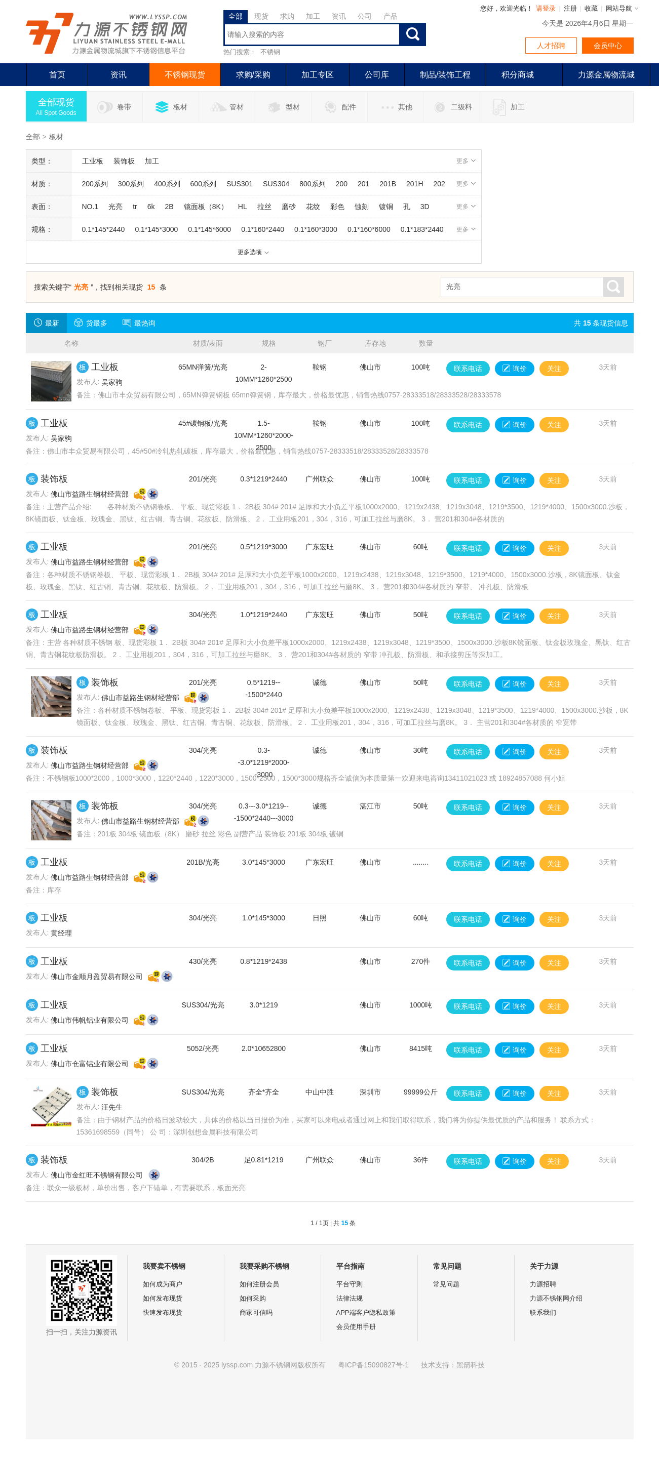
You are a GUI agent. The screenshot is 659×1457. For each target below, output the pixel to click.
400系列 (167, 184)
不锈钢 (270, 52)
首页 (57, 74)
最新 (46, 322)
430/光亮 (203, 961)
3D (425, 207)
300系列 (131, 184)
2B (169, 207)
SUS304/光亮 (202, 1005)
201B (387, 184)
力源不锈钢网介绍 (556, 1298)
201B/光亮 (202, 862)
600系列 (203, 184)
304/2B (202, 1160)
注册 (570, 8)
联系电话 (468, 369)
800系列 (312, 184)
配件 (339, 107)
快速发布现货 (162, 1312)
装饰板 (124, 161)
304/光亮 (203, 615)
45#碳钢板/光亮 (202, 423)
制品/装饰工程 (445, 74)
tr (135, 207)
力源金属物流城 (606, 74)
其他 (395, 107)
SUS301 (239, 184)
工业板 (92, 161)
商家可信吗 (256, 1312)
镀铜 (386, 207)
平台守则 (349, 1284)
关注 (554, 369)
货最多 (90, 322)
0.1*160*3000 (315, 229)
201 (363, 184)
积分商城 (517, 74)
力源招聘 (543, 1284)
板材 (170, 107)
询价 (514, 369)
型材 (283, 107)
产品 (390, 16)
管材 (227, 107)
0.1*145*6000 (209, 229)
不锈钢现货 (185, 74)
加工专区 (317, 74)
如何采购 (253, 1298)
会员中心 (608, 46)
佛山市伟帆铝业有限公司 (90, 1020)
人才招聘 (551, 46)
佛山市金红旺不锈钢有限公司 (97, 1175)
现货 (261, 16)
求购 (287, 16)
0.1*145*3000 (156, 229)
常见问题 (446, 1284)
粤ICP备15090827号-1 (373, 1365)
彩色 (337, 207)
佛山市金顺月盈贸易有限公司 (97, 977)
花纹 (313, 207)
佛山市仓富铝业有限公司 (90, 1064)
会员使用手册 (356, 1326)
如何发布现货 (162, 1298)
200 (341, 184)
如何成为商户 (162, 1284)
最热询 (139, 322)
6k (151, 207)
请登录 (546, 8)
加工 (313, 16)
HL (242, 207)
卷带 (114, 107)
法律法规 (349, 1298)
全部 (235, 16)
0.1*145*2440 (103, 229)
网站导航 (619, 8)
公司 (365, 16)
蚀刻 (362, 207)
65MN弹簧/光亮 (202, 367)
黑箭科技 (470, 1365)
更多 (466, 161)
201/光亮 (203, 479)
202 (439, 184)
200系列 (95, 184)
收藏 (591, 8)
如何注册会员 (259, 1284)
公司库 (377, 74)
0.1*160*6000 (369, 229)
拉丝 (264, 207)
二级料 (451, 107)
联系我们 (543, 1312)
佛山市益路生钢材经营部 (90, 494)
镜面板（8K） (206, 207)
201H (414, 184)
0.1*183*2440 (422, 229)
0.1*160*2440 (262, 229)
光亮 (115, 207)
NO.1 (90, 207)
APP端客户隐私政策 (366, 1312)
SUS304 (276, 184)
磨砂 (289, 207)
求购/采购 (253, 74)
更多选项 (253, 252)
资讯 (339, 16)
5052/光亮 (203, 1048)
